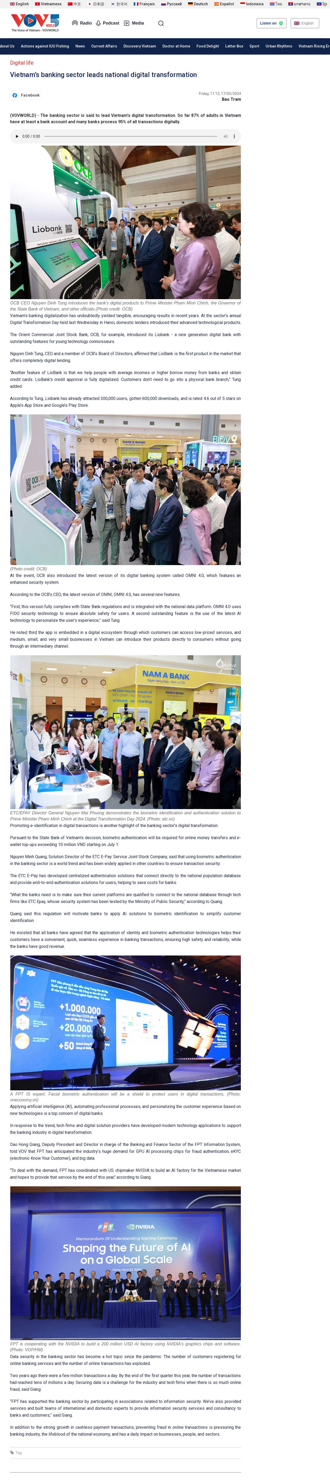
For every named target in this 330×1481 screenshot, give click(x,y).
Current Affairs (104, 46)
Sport (254, 46)
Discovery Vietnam (139, 46)
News (80, 46)
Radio (82, 23)
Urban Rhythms (279, 46)
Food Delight (208, 46)
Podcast (107, 23)
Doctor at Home (176, 46)
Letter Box (234, 46)
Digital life (22, 63)
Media (133, 23)
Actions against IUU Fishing (45, 46)
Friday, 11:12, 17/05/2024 (220, 94)
